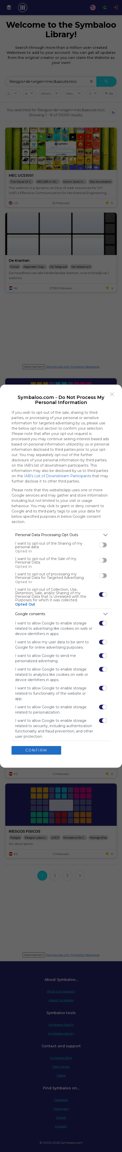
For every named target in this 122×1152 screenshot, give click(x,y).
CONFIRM (36, 750)
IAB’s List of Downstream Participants (57, 476)
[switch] (103, 544)
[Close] (112, 394)
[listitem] (61, 535)
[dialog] (61, 576)
